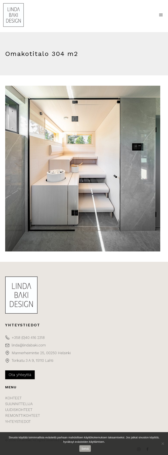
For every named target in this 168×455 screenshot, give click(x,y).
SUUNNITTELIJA (19, 404)
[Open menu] (161, 15)
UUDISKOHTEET (18, 410)
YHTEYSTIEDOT (18, 421)
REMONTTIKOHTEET (22, 415)
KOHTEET (13, 398)
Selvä (85, 448)
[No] (162, 443)
